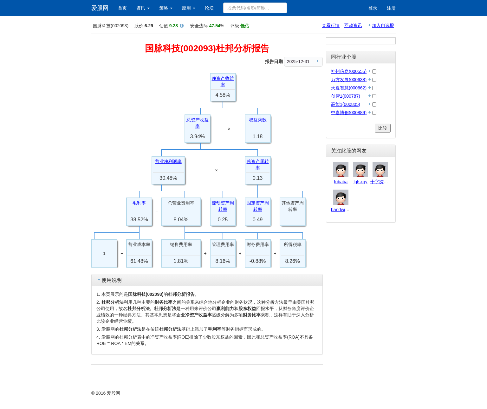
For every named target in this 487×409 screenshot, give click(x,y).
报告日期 (274, 61)
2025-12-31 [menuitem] (303, 61)
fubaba (341, 181)
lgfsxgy (360, 181)
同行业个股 (343, 57)
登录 (372, 7)
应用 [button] (188, 7)
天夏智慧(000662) (349, 87)
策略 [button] (165, 7)
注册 (391, 7)
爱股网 (99, 8)
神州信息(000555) (349, 71)
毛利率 (139, 202)
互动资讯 (353, 25)
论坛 (209, 7)
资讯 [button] (143, 7)
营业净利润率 (168, 161)
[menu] (303, 62)
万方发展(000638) (349, 79)
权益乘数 (258, 119)
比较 (382, 128)
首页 (122, 7)
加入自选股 (383, 25)
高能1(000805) (345, 104)
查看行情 (331, 25)
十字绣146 (380, 181)
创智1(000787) (345, 96)
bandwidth (341, 209)
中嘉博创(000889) (349, 112)
